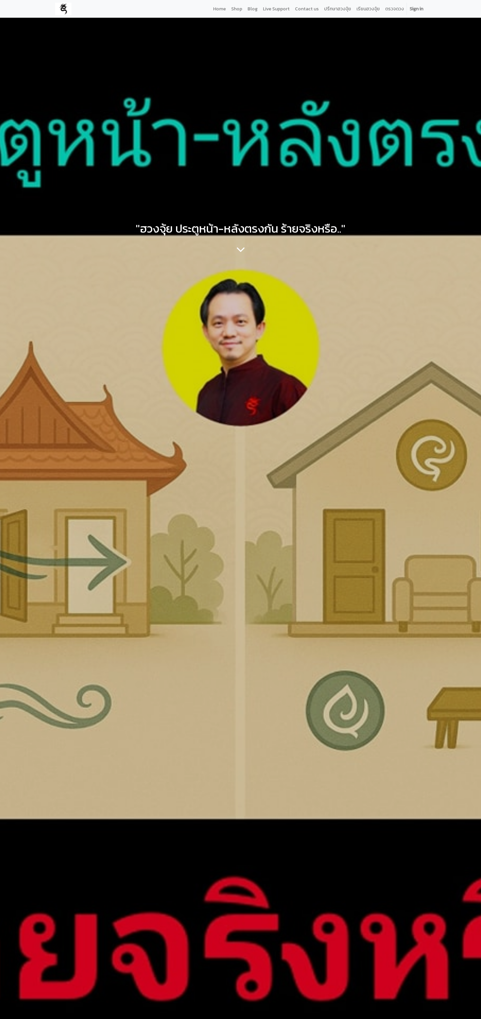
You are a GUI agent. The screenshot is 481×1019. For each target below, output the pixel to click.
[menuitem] (219, 9)
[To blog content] (240, 249)
